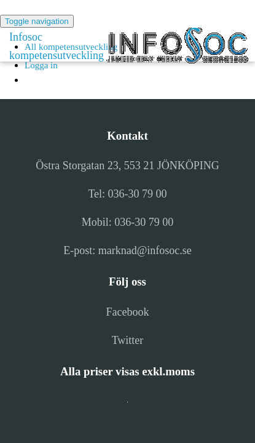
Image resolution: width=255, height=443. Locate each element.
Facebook (127, 312)
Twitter (128, 340)
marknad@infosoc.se (145, 250)
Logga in (41, 65)
